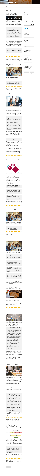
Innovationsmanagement (26, 33)
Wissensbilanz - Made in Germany (27, 68)
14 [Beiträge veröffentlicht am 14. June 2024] (30, 15)
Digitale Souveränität (25, 2)
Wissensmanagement (26, 40)
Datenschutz (22, 470)
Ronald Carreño (9, 373)
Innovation (32, 51)
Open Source (30, 61)
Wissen (29, 67)
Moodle (30, 59)
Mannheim (29, 58)
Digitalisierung (25, 50)
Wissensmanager (32, 69)
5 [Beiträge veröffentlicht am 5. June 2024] (27, 14)
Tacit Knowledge (8, 355)
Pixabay (12, 373)
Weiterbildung (25, 67)
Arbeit (25, 49)
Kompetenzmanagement (26, 34)
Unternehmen (30, 66)
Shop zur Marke (30, 2)
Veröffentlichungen (19, 2)
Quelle (21, 352)
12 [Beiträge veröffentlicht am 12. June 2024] (27, 15)
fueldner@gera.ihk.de (17, 81)
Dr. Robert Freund (30, 50)
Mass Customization (26, 59)
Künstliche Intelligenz (26, 35)
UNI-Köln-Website (12, 272)
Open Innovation (26, 61)
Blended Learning (28, 49)
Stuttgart (25, 66)
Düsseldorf (25, 51)
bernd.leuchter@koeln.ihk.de (13, 267)
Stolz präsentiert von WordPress (12, 474)
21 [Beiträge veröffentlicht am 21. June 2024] (30, 16)
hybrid (28, 51)
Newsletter (31, 60)
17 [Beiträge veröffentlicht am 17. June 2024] (24, 16)
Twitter (28, 66)
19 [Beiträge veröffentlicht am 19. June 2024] (27, 16)
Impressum (19, 470)
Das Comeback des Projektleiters (12, 361)
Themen (14, 2)
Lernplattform (20, 418)
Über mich (10, 2)
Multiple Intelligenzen (26, 60)
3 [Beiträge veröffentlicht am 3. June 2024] (24, 14)
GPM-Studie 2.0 (8, 437)
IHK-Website (12, 80)
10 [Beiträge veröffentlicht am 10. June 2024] (24, 15)
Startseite (7, 2)
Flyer (10, 80)
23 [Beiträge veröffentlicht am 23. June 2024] (33, 16)
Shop (24, 39)
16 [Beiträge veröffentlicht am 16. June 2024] (33, 15)
